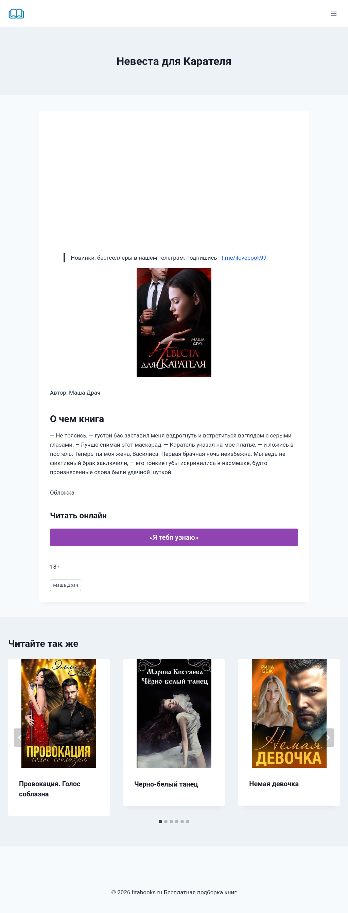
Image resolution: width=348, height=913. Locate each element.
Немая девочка (274, 784)
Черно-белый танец (166, 784)
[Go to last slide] (20, 737)
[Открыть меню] (333, 13)
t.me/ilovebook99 (244, 257)
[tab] (160, 821)
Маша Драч (65, 585)
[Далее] (327, 737)
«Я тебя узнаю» (174, 537)
